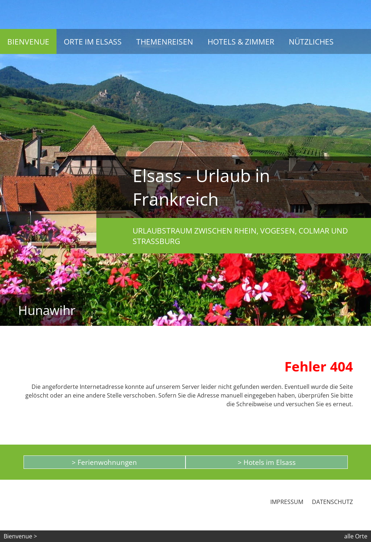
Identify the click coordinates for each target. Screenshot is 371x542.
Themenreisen (164, 41)
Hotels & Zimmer (241, 41)
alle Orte (355, 536)
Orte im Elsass (93, 41)
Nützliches (311, 41)
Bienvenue (28, 41)
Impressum (286, 502)
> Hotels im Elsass (267, 462)
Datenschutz (332, 502)
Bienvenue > (20, 536)
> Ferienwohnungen (104, 462)
